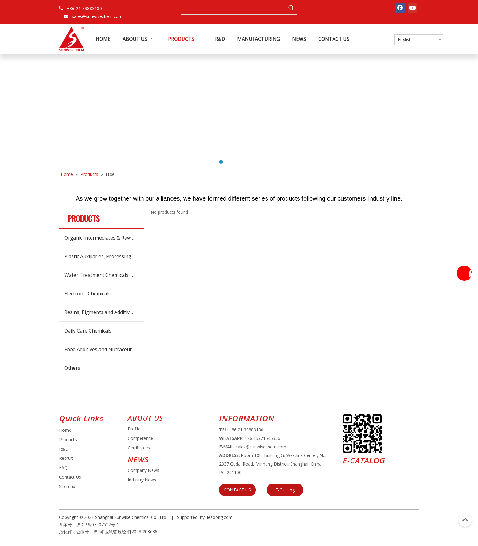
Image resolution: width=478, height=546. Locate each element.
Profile (134, 429)
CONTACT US (237, 490)
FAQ (63, 467)
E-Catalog (285, 490)
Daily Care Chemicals (88, 330)
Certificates (139, 448)
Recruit (66, 458)
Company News (143, 470)
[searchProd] (233, 8)
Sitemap (67, 486)
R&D (64, 449)
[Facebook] (400, 8)
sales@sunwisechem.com (97, 16)
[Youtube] (412, 8)
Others (72, 368)
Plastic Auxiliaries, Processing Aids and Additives (104, 256)
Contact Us (70, 477)
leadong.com (220, 517)
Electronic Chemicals (87, 293)
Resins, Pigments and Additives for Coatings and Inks (104, 312)
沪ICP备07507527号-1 (97, 524)
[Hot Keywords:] (291, 8)
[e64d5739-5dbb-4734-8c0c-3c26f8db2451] (362, 433)
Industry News (142, 480)
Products (68, 439)
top (465, 520)
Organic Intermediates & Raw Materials (104, 237)
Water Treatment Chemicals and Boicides (104, 275)
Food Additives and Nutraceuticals (102, 349)
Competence (140, 438)
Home (65, 430)
